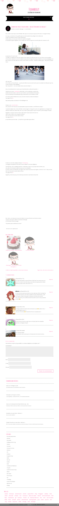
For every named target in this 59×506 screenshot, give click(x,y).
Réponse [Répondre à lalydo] (51, 331)
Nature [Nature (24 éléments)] (8, 471)
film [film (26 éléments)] (52, 495)
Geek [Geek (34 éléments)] (8, 463)
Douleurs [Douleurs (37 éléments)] (8, 454)
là (12, 98)
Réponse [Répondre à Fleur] (51, 320)
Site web (7, 367)
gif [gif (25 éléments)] (15, 497)
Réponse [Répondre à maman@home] (51, 292)
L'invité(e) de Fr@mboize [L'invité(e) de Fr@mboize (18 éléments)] (12, 465)
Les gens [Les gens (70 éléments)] (8, 467)
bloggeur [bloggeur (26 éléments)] (40, 493)
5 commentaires (28, 29)
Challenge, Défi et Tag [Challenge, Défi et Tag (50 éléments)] (11, 442)
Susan (7, 404)
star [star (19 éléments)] (51, 499)
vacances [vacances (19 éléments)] (14, 501)
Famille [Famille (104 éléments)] (8, 461)
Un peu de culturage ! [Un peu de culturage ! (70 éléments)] (11, 481)
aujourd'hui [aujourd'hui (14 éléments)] (31, 493)
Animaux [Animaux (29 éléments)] (11, 493)
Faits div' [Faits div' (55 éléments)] (8, 459)
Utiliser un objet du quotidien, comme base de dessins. (17, 270)
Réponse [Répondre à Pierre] (51, 307)
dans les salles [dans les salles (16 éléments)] (32, 495)
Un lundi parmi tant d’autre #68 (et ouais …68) (19, 404)
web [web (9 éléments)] (29, 501)
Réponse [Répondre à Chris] (51, 279)
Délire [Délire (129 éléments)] (8, 458)
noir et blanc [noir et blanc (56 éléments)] (50, 497)
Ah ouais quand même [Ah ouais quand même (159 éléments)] (11, 436)
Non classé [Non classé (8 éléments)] (9, 473)
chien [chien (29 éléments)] (6, 495)
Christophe (8, 394)
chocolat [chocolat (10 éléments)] (11, 495)
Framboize (34, 9)
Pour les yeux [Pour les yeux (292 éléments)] (9, 475)
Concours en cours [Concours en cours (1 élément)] (10, 448)
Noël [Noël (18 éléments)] (6, 499)
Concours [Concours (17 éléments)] (25, 495)
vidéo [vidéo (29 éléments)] (19, 501)
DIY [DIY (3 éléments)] (7, 452)
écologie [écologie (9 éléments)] (33, 501)
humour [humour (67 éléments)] (20, 497)
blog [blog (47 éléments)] (36, 493)
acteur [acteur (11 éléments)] (6, 493)
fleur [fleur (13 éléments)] (6, 497)
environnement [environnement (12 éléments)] (46, 495)
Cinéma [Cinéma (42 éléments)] (8, 444)
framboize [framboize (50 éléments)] (11, 497)
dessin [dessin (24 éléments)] (39, 495)
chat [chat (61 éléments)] (50, 493)
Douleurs (13, 29)
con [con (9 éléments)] (20, 495)
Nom (7, 359)
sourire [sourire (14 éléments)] (47, 499)
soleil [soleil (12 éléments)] (42, 499)
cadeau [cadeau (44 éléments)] (46, 493)
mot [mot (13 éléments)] (44, 497)
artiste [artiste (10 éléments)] (24, 493)
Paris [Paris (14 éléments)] (9, 499)
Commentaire (9, 345)
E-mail (7, 363)
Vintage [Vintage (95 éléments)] (8, 485)
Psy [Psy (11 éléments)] (7, 477)
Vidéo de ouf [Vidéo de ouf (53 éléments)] (9, 483)
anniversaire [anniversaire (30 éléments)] (18, 493)
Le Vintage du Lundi (14, 385)
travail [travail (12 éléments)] (9, 501)
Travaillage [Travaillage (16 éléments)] (9, 479)
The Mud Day (25, 162)
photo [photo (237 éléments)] (18, 499)
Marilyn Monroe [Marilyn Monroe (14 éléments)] (34, 497)
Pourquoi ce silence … (16, 394)
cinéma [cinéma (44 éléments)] (16, 495)
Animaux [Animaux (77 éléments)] (8, 438)
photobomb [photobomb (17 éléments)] (25, 499)
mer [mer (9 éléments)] (41, 497)
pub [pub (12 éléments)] (38, 499)
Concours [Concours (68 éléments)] (9, 446)
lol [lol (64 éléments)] (28, 497)
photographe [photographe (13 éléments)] (32, 499)
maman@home (15, 291)
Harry (7, 385)
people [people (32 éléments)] (14, 499)
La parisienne (17, 91)
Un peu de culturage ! (19, 29)
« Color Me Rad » (14, 105)
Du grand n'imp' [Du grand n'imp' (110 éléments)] (10, 456)
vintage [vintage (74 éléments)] (24, 501)
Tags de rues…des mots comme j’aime (45, 270)
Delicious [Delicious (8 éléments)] (8, 450)
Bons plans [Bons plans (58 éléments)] (9, 440)
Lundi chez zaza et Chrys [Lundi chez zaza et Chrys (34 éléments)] (12, 469)
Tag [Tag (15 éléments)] (6, 501)
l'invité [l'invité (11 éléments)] (25, 497)
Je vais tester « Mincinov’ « (17, 413)
